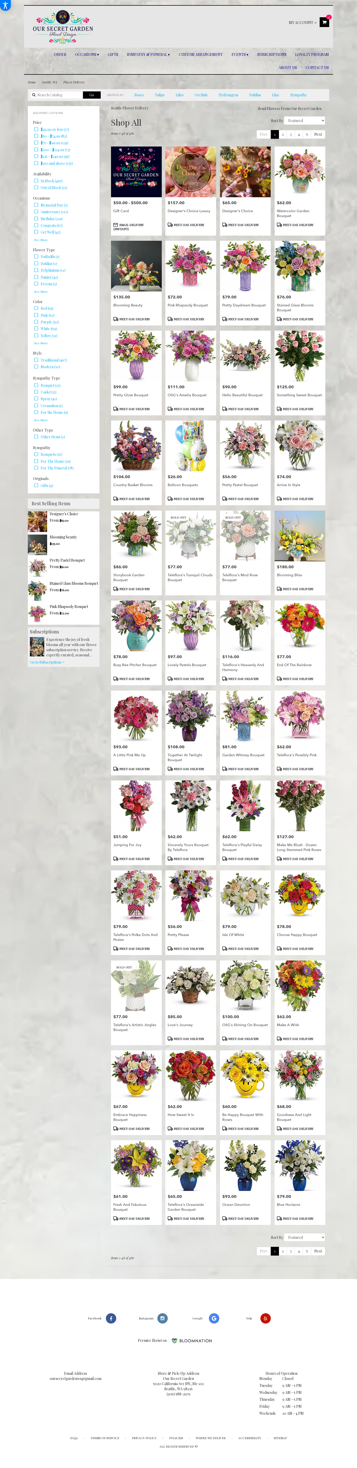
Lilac (275, 94)
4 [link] (299, 134)
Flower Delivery (73, 82)
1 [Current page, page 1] (275, 134)
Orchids (201, 94)
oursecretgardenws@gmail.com (75, 1378)
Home (32, 82)
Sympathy (299, 94)
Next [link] (318, 134)
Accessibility (249, 1438)
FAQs (74, 1438)
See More (41, 240)
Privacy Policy (144, 1438)
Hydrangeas (228, 94)
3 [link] (291, 134)
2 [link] (283, 134)
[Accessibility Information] (5, 5)
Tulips (160, 94)
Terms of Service (104, 1438)
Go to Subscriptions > (47, 662)
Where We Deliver (211, 1438)
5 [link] (307, 134)
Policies (176, 1438)
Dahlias (255, 94)
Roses (139, 94)
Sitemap (280, 1438)
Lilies (180, 94)
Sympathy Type (46, 378)
